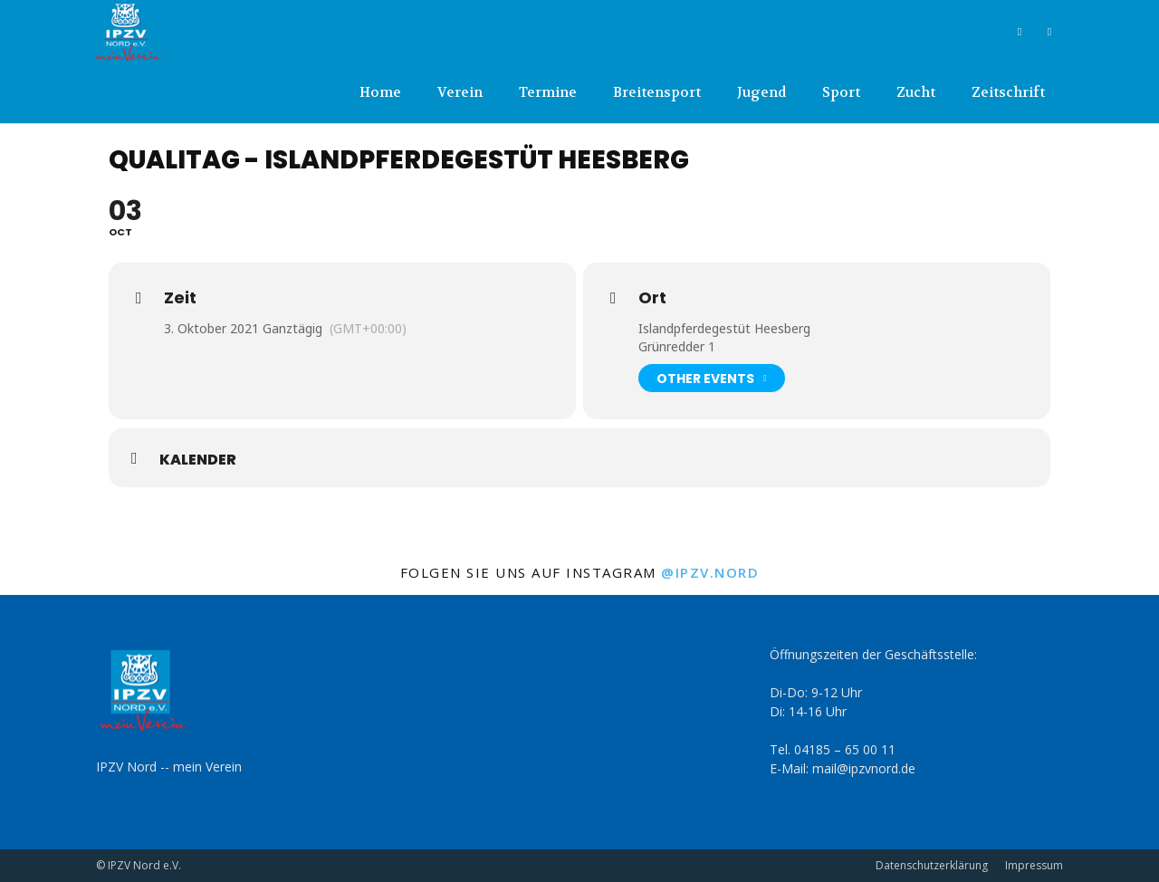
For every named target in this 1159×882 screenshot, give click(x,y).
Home (380, 92)
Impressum (1034, 865)
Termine (548, 92)
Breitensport (657, 92)
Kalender (197, 460)
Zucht (915, 92)
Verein (460, 92)
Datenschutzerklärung (932, 865)
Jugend (761, 92)
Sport (841, 92)
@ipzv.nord (710, 572)
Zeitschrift (1008, 92)
